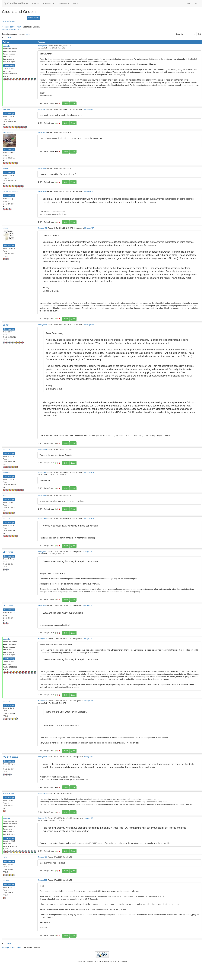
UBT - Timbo (8, 552)
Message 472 (42, 228)
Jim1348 (6, 110)
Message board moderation (11, 29)
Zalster (6, 325)
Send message (9, 66)
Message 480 (42, 552)
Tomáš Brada (8, 793)
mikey (5, 228)
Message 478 (42, 495)
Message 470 (42, 168)
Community (63, 3)
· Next (8, 37)
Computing (48, 3)
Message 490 (42, 793)
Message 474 (42, 449)
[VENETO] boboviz (10, 192)
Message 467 (42, 46)
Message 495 (42, 857)
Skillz (5, 496)
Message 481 (42, 605)
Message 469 (42, 132)
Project (35, 3)
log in (28, 34)
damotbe (6, 46)
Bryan (5, 169)
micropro (6, 880)
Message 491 (42, 818)
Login (196, 3)
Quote (73, 103)
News (19, 27)
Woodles (6, 473)
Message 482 (42, 639)
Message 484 (42, 757)
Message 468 (42, 109)
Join (188, 3)
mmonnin (7, 449)
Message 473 (42, 325)
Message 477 (42, 472)
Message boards (8, 27)
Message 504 (42, 880)
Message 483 (42, 701)
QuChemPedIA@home (16, 3)
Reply (66, 103)
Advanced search (9, 21)
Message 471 (42, 191)
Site (75, 3)
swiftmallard (8, 133)
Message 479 (42, 518)
